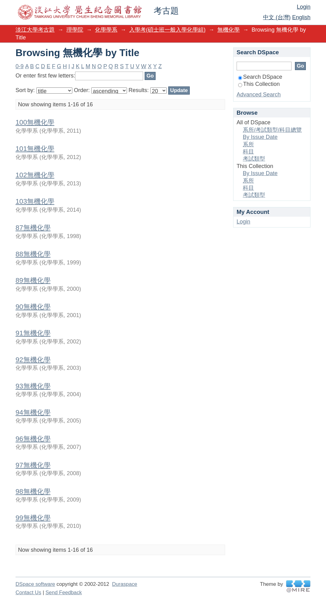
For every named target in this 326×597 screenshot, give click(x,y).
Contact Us (28, 592)
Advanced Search (259, 94)
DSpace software (35, 584)
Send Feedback (63, 592)
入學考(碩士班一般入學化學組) (167, 30)
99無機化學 (33, 518)
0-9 (20, 66)
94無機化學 (33, 412)
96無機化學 (33, 439)
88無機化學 (33, 254)
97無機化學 (33, 465)
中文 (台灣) (277, 17)
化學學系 (106, 30)
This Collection (259, 84)
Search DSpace (260, 77)
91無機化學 (33, 333)
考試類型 (254, 159)
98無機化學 (33, 491)
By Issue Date (260, 137)
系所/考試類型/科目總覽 (272, 130)
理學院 (74, 30)
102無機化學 (35, 175)
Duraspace (124, 584)
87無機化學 (33, 228)
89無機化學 (33, 280)
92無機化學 (33, 360)
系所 (248, 144)
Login (303, 7)
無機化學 (228, 30)
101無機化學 (35, 149)
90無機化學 (33, 307)
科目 (248, 151)
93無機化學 (33, 386)
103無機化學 (35, 201)
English (301, 17)
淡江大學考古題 (35, 30)
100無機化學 (35, 122)
